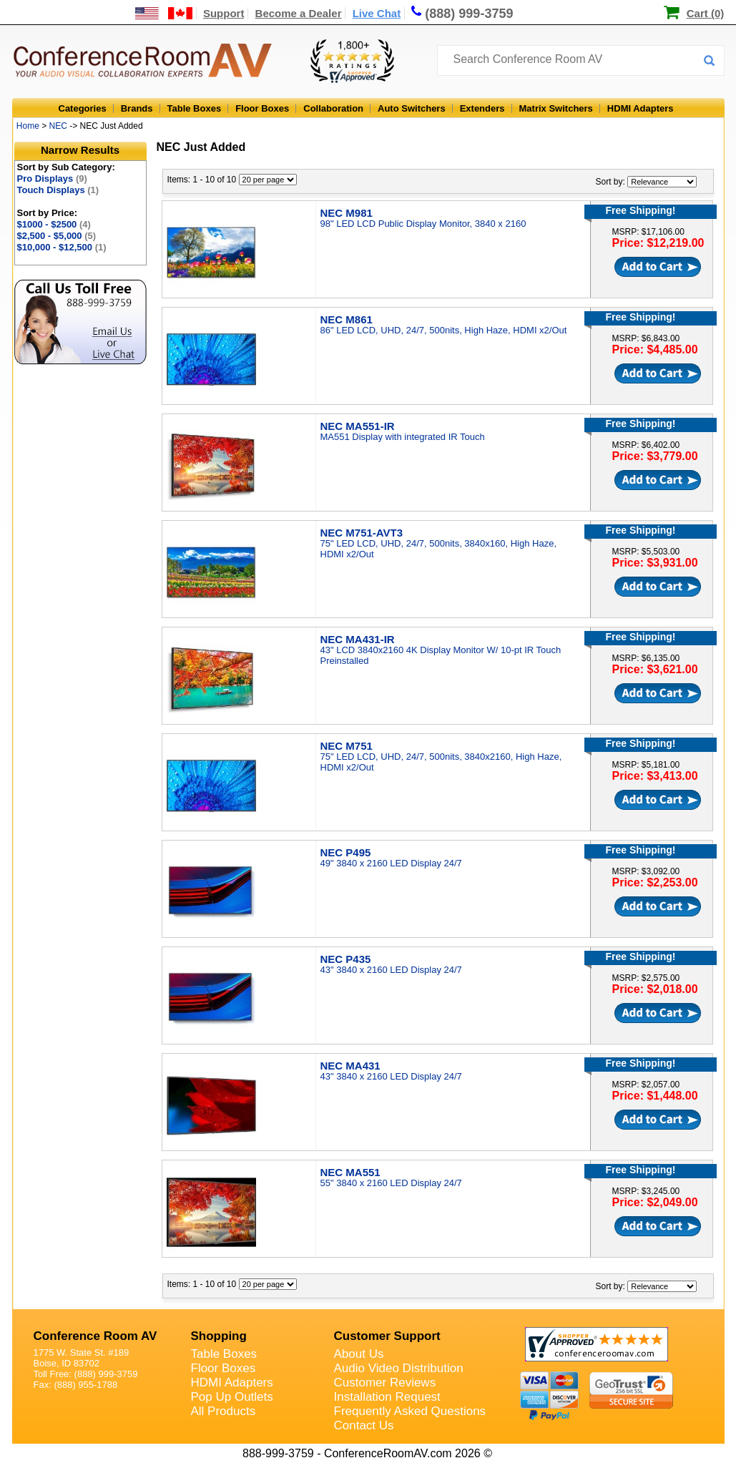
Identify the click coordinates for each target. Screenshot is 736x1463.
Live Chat (377, 13)
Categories (83, 108)
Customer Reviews (385, 1382)
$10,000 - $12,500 (62, 247)
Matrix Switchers (556, 108)
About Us (359, 1354)
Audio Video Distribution (398, 1368)
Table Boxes (194, 108)
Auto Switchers (412, 108)
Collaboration (333, 108)
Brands (137, 108)
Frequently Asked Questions (410, 1411)
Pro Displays (52, 178)
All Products (223, 1411)
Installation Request (387, 1397)
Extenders (482, 108)
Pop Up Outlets (232, 1397)
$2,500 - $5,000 (57, 235)
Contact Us (364, 1425)
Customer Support (387, 1336)
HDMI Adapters (640, 108)
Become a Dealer (298, 13)
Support (224, 13)
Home (27, 126)
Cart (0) (706, 13)
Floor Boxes (262, 108)
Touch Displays (58, 190)
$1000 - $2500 (54, 224)
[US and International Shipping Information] (164, 13)
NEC (58, 126)
